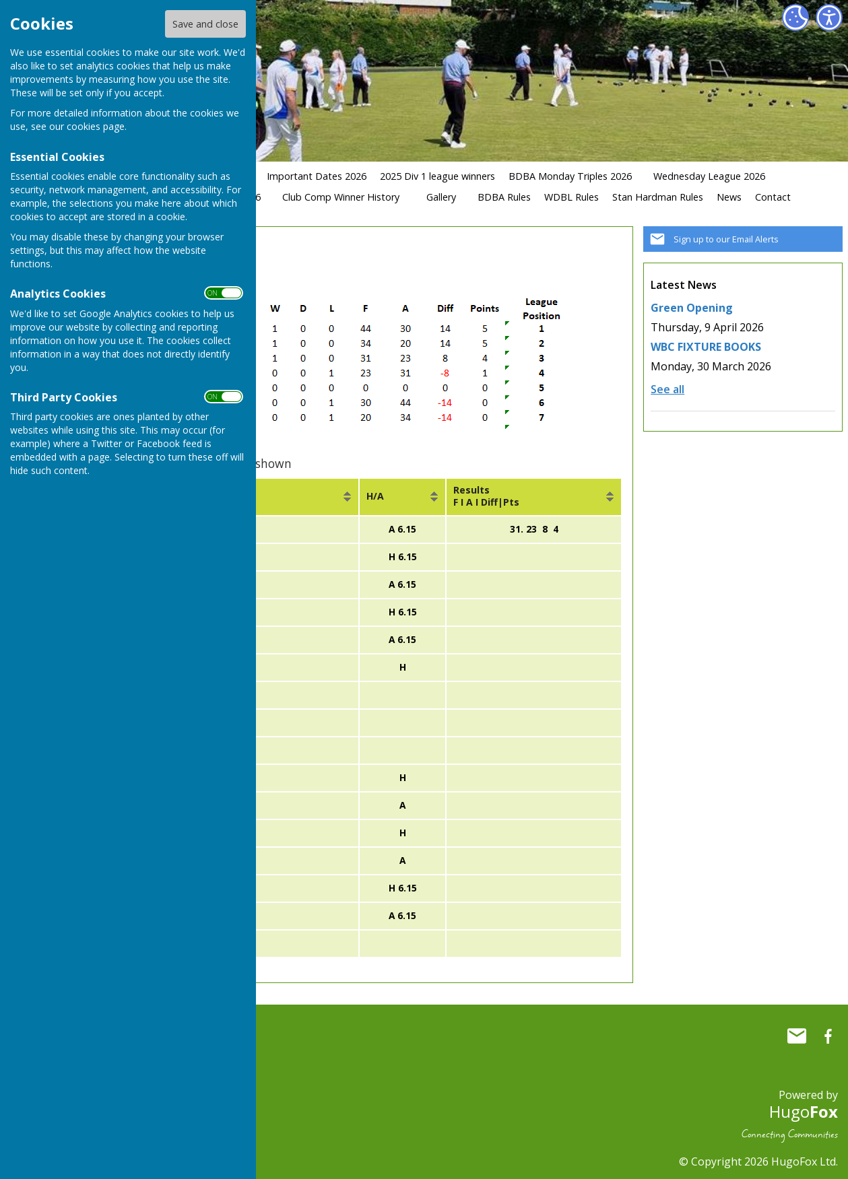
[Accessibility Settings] (829, 17)
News (729, 197)
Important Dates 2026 (316, 176)
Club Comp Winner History (340, 197)
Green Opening (692, 307)
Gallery (441, 197)
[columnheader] (261, 497)
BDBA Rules (504, 197)
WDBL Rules (571, 197)
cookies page (96, 126)
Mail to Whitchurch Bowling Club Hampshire (797, 1031)
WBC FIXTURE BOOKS (706, 346)
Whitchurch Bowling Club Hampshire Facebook (828, 1031)
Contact (773, 197)
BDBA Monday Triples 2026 (570, 176)
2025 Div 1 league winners (437, 176)
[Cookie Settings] (795, 17)
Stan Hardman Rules (657, 197)
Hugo (803, 1106)
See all (667, 389)
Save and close (205, 24)
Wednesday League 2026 (709, 176)
